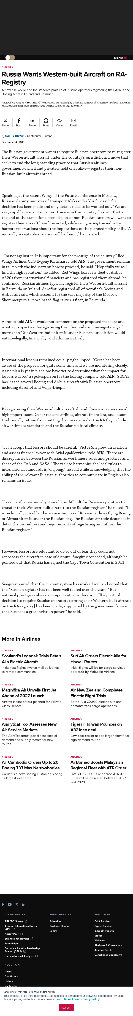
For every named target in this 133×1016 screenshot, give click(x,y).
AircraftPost (14, 933)
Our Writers (11, 976)
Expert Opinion (103, 926)
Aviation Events (103, 950)
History (9, 981)
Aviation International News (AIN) (21, 928)
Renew (53, 930)
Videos (98, 935)
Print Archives (102, 921)
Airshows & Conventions (108, 945)
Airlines (7, 66)
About (8, 971)
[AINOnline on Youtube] (10, 905)
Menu (120, 58)
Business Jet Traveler (19, 938)
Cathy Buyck (15, 136)
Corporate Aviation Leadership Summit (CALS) (22, 950)
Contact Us (11, 986)
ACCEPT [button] (66, 1008)
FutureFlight (12, 943)
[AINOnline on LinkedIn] (23, 905)
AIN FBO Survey (16, 921)
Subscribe (55, 921)
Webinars (99, 940)
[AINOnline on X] (17, 905)
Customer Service (60, 926)
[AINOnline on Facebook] (3, 905)
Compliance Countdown (108, 954)
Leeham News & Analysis (21, 956)
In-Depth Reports (104, 930)
